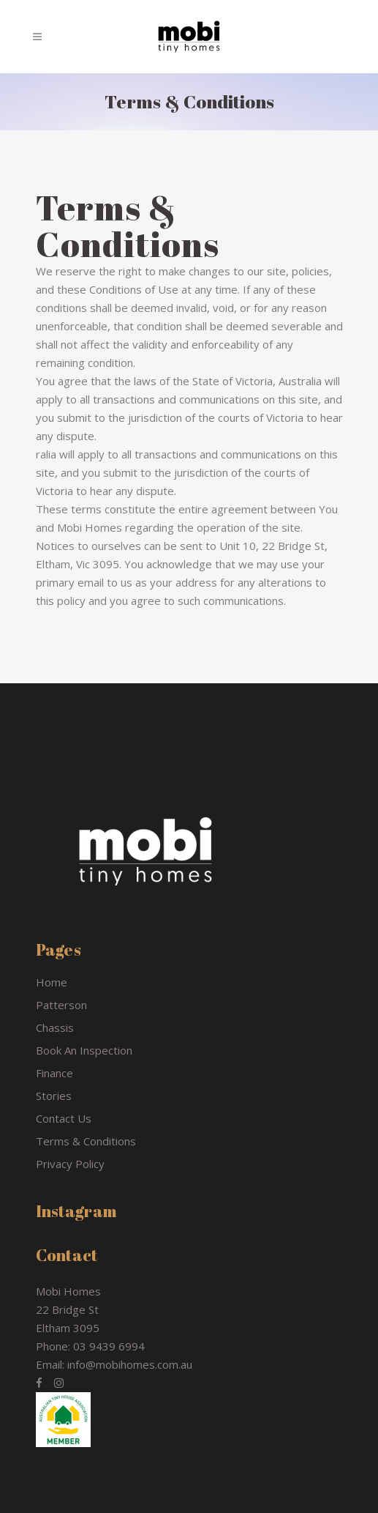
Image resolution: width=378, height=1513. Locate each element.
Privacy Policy (70, 1164)
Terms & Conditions (86, 1141)
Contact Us (63, 1118)
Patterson (61, 1005)
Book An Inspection (84, 1050)
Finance (54, 1073)
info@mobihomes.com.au (129, 1364)
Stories (54, 1095)
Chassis (55, 1027)
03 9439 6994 (109, 1346)
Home (51, 982)
